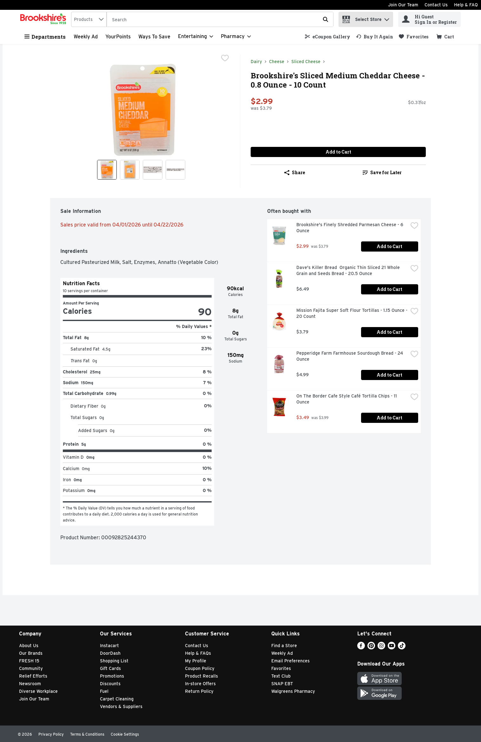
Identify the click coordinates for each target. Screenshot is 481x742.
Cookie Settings (125, 734)
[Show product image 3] (152, 170)
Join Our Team (403, 4)
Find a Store (284, 645)
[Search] (220, 19)
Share (294, 172)
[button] (386, 18)
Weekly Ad (86, 37)
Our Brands (31, 653)
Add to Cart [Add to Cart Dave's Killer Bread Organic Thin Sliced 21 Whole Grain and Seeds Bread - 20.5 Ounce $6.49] (389, 289)
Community (31, 668)
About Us (28, 645)
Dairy (256, 61)
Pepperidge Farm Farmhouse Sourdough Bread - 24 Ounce (350, 356)
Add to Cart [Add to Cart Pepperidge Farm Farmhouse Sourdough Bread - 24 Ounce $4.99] (389, 375)
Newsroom (30, 683)
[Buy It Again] (374, 37)
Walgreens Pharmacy (293, 691)
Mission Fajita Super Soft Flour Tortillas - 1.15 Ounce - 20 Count (352, 313)
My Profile (195, 660)
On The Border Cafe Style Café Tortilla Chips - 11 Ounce (347, 398)
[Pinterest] (371, 648)
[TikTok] (401, 648)
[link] (327, 37)
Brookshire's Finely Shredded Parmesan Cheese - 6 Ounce (350, 227)
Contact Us (436, 4)
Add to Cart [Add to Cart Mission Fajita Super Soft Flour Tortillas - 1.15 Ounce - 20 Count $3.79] (389, 332)
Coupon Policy (199, 668)
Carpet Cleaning (117, 698)
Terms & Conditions (87, 734)
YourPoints (118, 37)
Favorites (281, 668)
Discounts (110, 683)
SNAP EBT (282, 683)
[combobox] (89, 19)
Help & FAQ (466, 4)
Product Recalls (201, 676)
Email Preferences (290, 660)
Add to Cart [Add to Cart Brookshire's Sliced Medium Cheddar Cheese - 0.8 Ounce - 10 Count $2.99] (338, 152)
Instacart (109, 645)
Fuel (104, 691)
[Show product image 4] (175, 170)
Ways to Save (154, 37)
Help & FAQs (198, 653)
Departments (45, 36)
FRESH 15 (29, 660)
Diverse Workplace (38, 691)
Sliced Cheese (305, 61)
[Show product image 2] (130, 170)
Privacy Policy (51, 734)
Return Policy (199, 691)
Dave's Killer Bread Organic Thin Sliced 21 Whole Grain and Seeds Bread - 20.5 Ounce (348, 270)
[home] (44, 19)
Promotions (112, 676)
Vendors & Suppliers (121, 706)
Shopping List (114, 660)
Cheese (276, 61)
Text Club (281, 676)
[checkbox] (225, 58)
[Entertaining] (195, 36)
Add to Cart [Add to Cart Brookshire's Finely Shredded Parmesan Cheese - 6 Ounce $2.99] (389, 246)
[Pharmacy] (236, 36)
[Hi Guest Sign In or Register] (429, 19)
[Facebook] (361, 648)
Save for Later (382, 172)
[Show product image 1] (107, 170)
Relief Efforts (33, 676)
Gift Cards (110, 668)
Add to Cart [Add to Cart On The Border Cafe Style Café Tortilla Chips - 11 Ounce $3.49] (389, 418)
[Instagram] (381, 648)
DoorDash (110, 653)
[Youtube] (391, 648)
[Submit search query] (325, 19)
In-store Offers (200, 683)
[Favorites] (413, 37)
